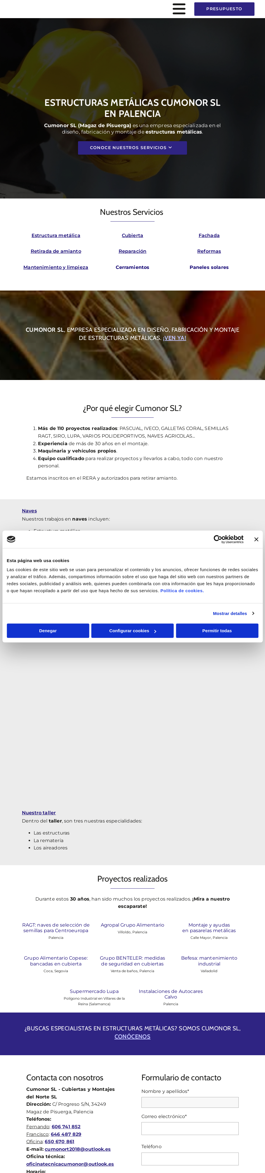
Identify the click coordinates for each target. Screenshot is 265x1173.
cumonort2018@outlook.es (78, 931)
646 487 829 (66, 917)
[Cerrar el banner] (256, 539)
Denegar (48, 630)
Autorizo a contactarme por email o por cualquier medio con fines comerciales (180, 1017)
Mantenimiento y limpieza (55, 267)
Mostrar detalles (230, 613)
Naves (29, 511)
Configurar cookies (132, 630)
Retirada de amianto (56, 251)
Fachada (209, 235)
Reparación (133, 251)
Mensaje (151, 959)
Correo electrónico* (164, 899)
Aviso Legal (89, 1105)
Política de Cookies (168, 1105)
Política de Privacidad (124, 1105)
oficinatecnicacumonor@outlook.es (70, 946)
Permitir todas (217, 630)
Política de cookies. (182, 590)
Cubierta (132, 235)
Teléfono (151, 929)
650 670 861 (59, 924)
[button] (132, 9)
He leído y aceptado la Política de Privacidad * (189, 1003)
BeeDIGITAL (230, 1140)
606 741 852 (66, 909)
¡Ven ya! (174, 337)
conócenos (133, 819)
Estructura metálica (56, 235)
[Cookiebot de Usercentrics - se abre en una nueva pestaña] (217, 539)
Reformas (209, 251)
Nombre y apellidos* (165, 874)
